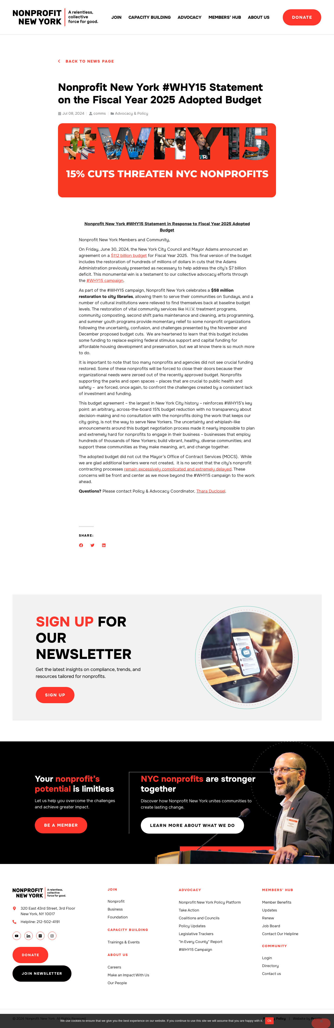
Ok (269, 1020)
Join (116, 17)
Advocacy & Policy (131, 113)
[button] (81, 545)
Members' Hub (277, 890)
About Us (259, 17)
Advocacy (190, 17)
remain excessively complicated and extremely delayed (177, 469)
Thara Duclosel (210, 491)
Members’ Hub (225, 17)
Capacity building (149, 17)
